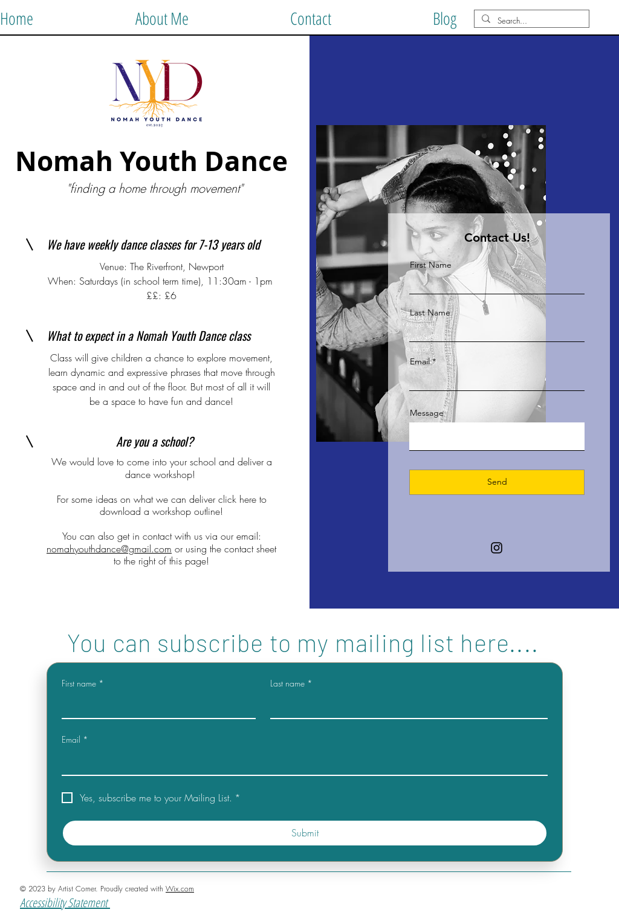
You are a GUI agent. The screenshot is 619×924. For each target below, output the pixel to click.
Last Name (430, 312)
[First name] (155, 706)
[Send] (497, 482)
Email (420, 361)
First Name (431, 264)
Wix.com (180, 889)
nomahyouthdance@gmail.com (109, 548)
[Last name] (405, 706)
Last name (291, 683)
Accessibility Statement (65, 902)
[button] (161, 16)
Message (427, 413)
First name (83, 683)
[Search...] (530, 20)
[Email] (301, 763)
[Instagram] (496, 547)
